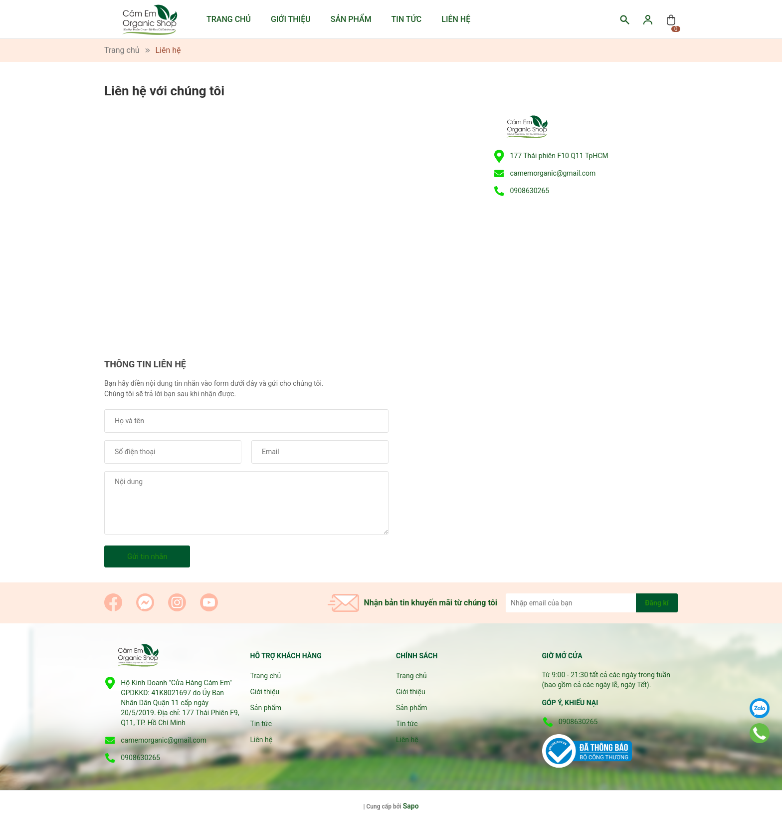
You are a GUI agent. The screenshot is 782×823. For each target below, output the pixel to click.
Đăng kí (656, 603)
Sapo (411, 806)
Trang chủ (228, 19)
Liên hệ (455, 19)
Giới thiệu (291, 19)
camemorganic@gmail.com (552, 173)
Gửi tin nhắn (147, 556)
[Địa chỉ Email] (592, 602)
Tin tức (406, 19)
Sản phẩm (351, 19)
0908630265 (529, 191)
